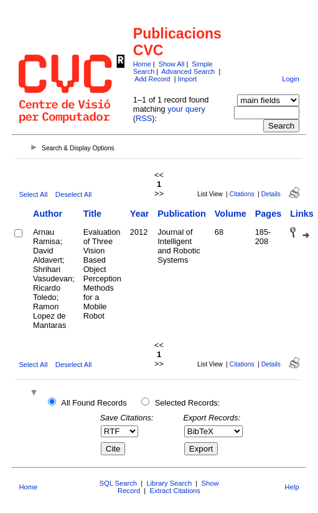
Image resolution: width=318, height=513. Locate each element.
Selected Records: (187, 402)
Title (92, 214)
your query (186, 109)
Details (271, 194)
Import (187, 79)
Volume (230, 214)
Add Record (152, 79)
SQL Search (119, 483)
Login (290, 79)
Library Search (169, 483)
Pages (268, 214)
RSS (144, 118)
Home (142, 64)
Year (139, 214)
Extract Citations (174, 490)
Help (292, 487)
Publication (181, 214)
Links (302, 214)
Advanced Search (188, 71)
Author (47, 214)
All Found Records (93, 402)
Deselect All (73, 194)
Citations (242, 194)
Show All (172, 64)
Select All (33, 194)
